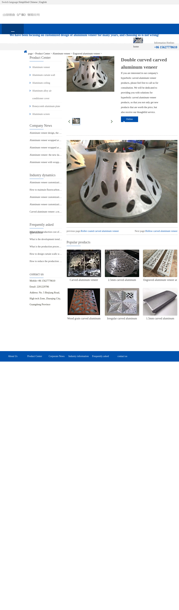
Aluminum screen (41, 114)
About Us (34, 42)
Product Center (56, 42)
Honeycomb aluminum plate (46, 106)
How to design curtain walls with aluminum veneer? (55, 254)
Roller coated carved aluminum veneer (100, 231)
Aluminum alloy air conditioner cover (41, 94)
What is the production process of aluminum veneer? (55, 246)
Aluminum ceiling (41, 83)
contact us (13, 53)
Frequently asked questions (122, 44)
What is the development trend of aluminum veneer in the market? (62, 239)
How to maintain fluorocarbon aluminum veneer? (54, 189)
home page (12, 42)
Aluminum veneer (41, 67)
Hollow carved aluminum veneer (161, 231)
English (43, 2)
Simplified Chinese (28, 2)
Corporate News (79, 42)
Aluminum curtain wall (43, 75)
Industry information (100, 42)
